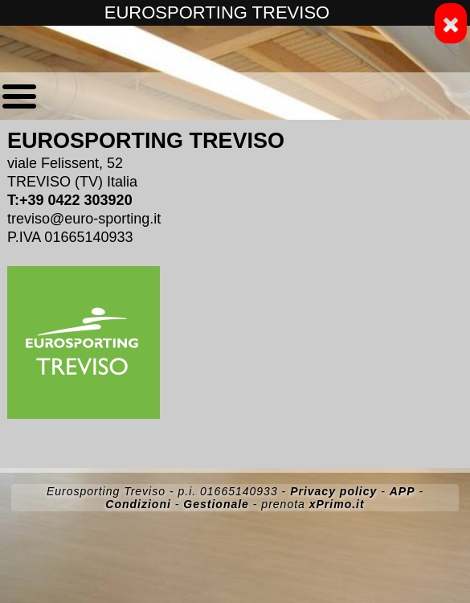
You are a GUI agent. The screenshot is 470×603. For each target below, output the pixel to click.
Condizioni (138, 504)
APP (402, 491)
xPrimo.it (337, 504)
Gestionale (216, 504)
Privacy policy (333, 491)
